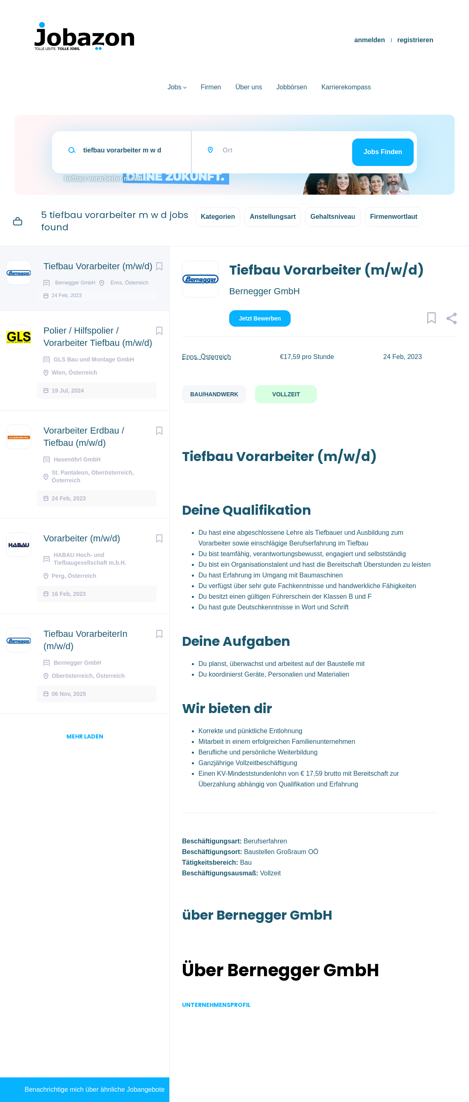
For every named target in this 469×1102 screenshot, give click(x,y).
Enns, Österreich (206, 356)
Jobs (175, 87)
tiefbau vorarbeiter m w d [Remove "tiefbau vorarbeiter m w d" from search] (103, 178)
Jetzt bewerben (260, 318)
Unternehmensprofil (216, 1005)
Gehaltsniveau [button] (332, 216)
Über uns (248, 87)
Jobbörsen (291, 87)
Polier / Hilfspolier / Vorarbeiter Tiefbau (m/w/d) (97, 360)
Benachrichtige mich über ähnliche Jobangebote (95, 1089)
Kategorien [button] (218, 216)
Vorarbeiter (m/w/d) (81, 562)
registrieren (415, 39)
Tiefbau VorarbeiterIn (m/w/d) (85, 663)
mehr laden (84, 760)
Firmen (210, 87)
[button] (451, 319)
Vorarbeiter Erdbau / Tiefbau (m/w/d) (83, 460)
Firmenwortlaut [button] (394, 216)
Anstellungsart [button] (273, 216)
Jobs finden (383, 151)
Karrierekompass (346, 87)
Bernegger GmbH (264, 291)
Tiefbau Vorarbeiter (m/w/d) (98, 266)
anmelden (369, 39)
